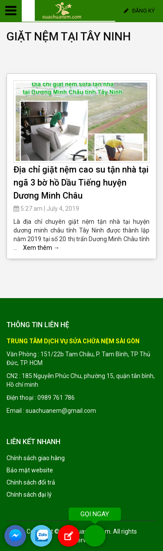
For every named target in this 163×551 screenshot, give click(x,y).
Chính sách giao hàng (36, 458)
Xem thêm (41, 247)
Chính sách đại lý (29, 494)
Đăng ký (139, 10)
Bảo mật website (30, 470)
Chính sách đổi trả (31, 482)
